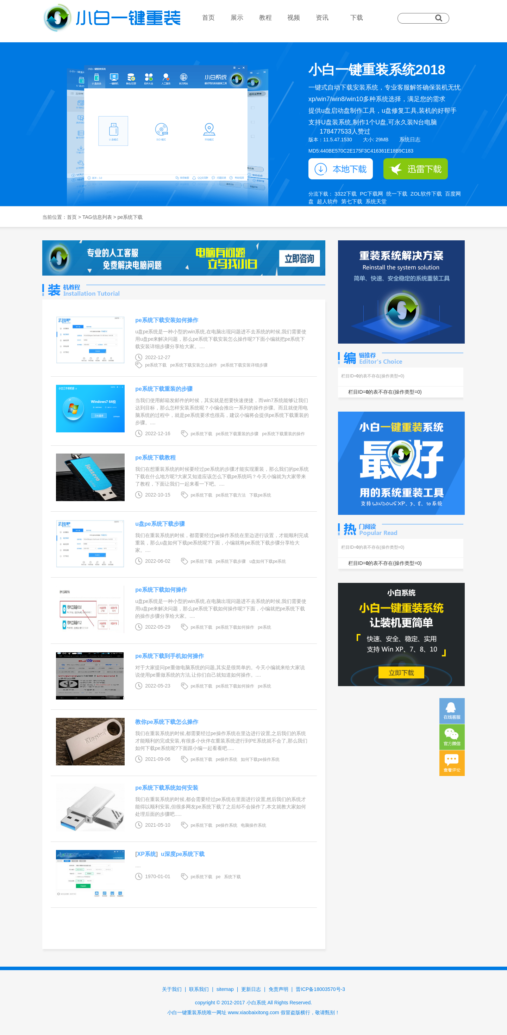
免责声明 (278, 989)
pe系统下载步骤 (231, 561)
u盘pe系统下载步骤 (159, 524)
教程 (265, 17)
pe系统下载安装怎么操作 (193, 365)
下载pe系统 (260, 495)
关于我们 (172, 989)
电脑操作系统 (253, 825)
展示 (237, 17)
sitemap (225, 989)
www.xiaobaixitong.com (253, 1012)
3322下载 (345, 194)
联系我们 (199, 989)
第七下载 (351, 201)
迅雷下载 (415, 168)
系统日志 (409, 139)
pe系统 (264, 627)
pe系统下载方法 (231, 495)
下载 (356, 17)
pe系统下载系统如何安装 (166, 788)
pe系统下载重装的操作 (283, 433)
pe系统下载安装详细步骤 (244, 365)
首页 (208, 17)
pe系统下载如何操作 (161, 590)
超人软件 (327, 201)
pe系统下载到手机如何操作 (169, 656)
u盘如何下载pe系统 (267, 561)
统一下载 (396, 194)
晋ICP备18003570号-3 (320, 989)
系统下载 (232, 876)
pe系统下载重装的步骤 (164, 389)
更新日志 (251, 989)
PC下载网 (371, 194)
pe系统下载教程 (155, 458)
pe (218, 876)
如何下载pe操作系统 (260, 759)
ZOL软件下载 (426, 194)
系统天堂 (376, 201)
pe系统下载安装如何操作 (166, 320)
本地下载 (340, 168)
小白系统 (256, 1002)
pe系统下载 (156, 365)
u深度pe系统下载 (183, 854)
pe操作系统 (226, 759)
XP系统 (146, 854)
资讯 (322, 17)
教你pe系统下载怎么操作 (166, 722)
